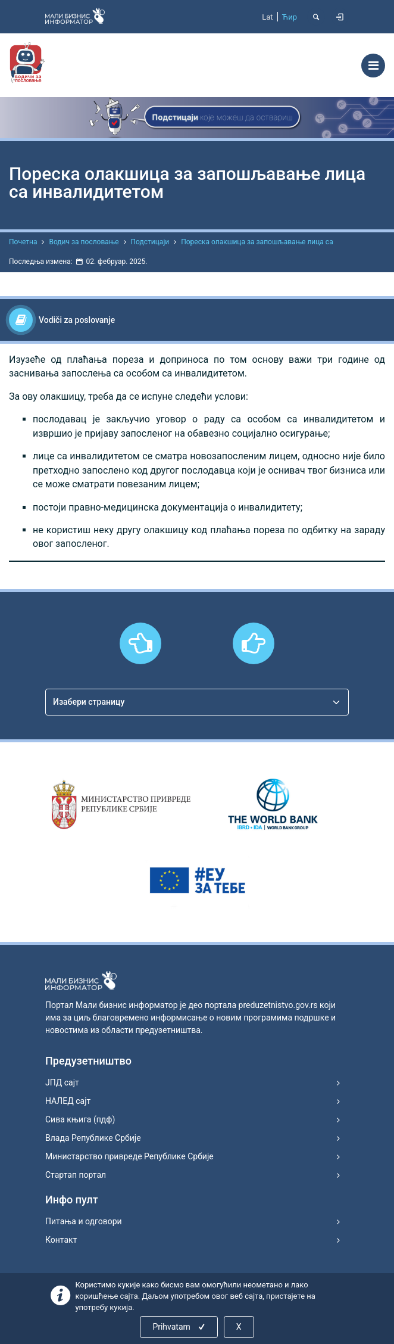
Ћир (289, 17)
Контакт (61, 1240)
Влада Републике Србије (93, 1138)
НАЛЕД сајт (67, 1101)
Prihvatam (179, 1327)
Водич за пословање (83, 242)
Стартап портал (75, 1175)
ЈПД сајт (62, 1082)
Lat (267, 17)
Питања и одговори (83, 1221)
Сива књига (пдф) (80, 1119)
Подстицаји (150, 242)
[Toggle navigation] (373, 65)
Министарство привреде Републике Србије (129, 1156)
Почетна (23, 242)
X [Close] (239, 1326)
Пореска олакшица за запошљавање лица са (257, 242)
